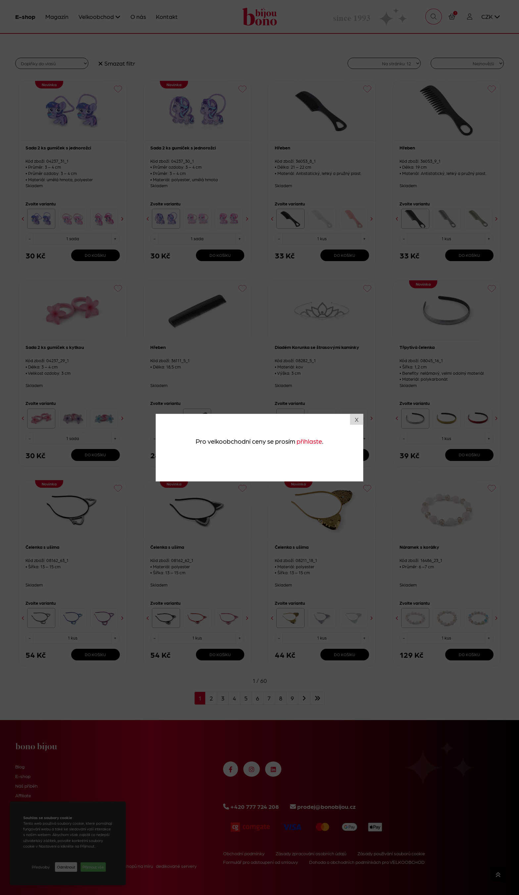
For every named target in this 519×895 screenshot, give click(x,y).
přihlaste (309, 441)
